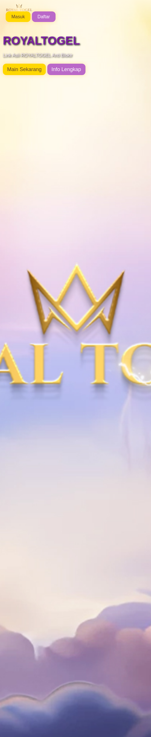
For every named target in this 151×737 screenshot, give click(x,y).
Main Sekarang (24, 69)
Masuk (18, 16)
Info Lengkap (66, 69)
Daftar (44, 16)
